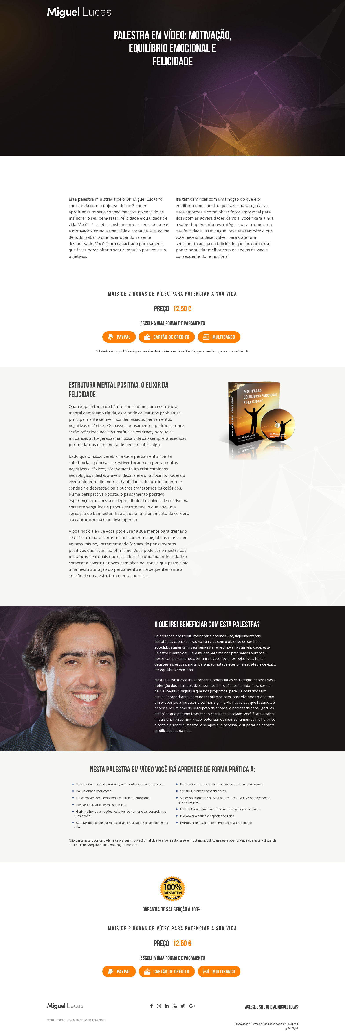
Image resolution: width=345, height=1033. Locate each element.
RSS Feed (292, 1024)
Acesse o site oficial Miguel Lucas (271, 1006)
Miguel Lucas (108, 12)
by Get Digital (291, 1028)
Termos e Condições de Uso (267, 1024)
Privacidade (241, 1024)
